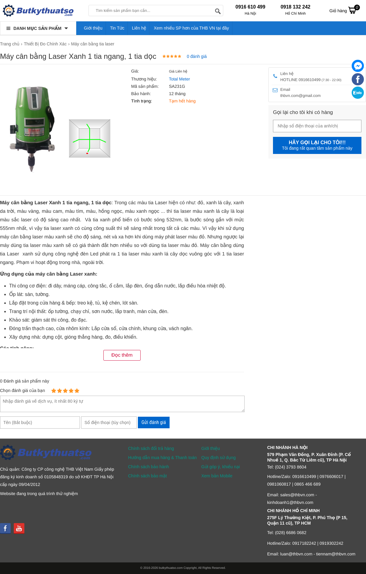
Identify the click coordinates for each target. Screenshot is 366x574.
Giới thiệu (93, 28)
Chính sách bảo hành (148, 466)
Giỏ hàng (344, 10)
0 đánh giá (196, 56)
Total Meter (179, 79)
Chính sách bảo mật (147, 475)
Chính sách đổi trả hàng (151, 448)
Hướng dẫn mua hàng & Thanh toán (162, 457)
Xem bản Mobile (216, 475)
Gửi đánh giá (154, 422)
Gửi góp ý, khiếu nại (220, 466)
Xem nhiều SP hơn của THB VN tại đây (191, 28)
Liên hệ (139, 28)
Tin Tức (117, 28)
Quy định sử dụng (218, 457)
